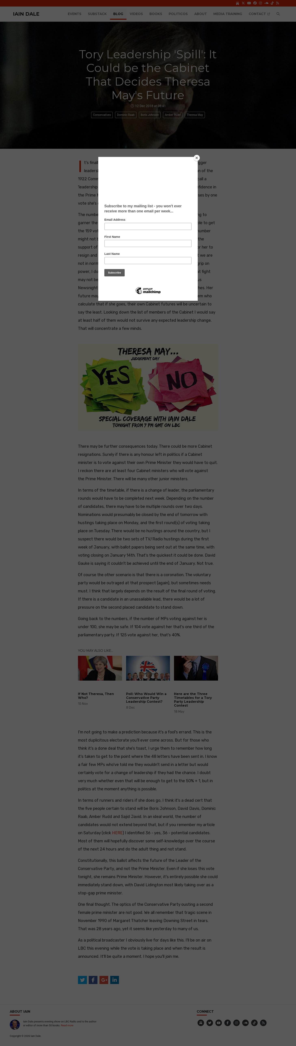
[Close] (197, 158)
